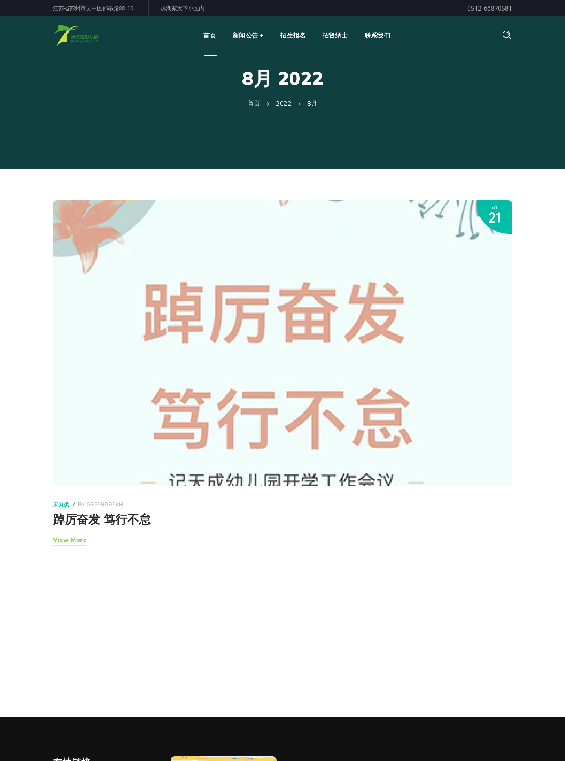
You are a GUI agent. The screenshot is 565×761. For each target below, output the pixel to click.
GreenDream (104, 504)
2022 (284, 103)
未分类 (61, 504)
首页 (254, 103)
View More (70, 540)
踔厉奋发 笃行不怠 (102, 519)
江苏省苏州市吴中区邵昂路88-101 (95, 8)
